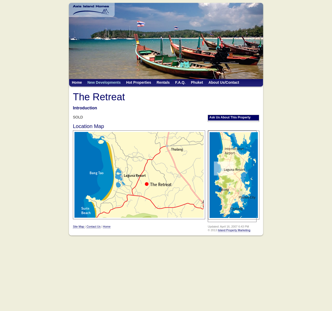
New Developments (104, 82)
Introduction (85, 108)
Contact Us (93, 226)
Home (77, 82)
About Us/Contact (224, 82)
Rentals (163, 82)
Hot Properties (138, 82)
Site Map (79, 226)
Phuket (197, 82)
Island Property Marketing (234, 230)
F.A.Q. (180, 82)
